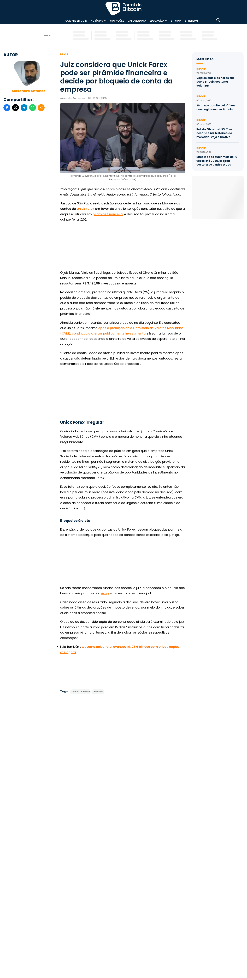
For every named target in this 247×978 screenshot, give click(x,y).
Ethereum (191, 20)
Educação (157, 20)
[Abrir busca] (218, 20)
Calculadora (137, 20)
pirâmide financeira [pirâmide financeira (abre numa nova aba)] (108, 214)
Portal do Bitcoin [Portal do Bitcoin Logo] (123, 8)
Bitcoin (176, 20)
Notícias (97, 20)
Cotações (117, 20)
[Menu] (227, 20)
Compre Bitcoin (76, 20)
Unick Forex (98, 691)
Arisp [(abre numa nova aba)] (105, 593)
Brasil (64, 54)
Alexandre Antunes (28, 90)
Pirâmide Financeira (80, 691)
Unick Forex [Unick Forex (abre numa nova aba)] (85, 208)
